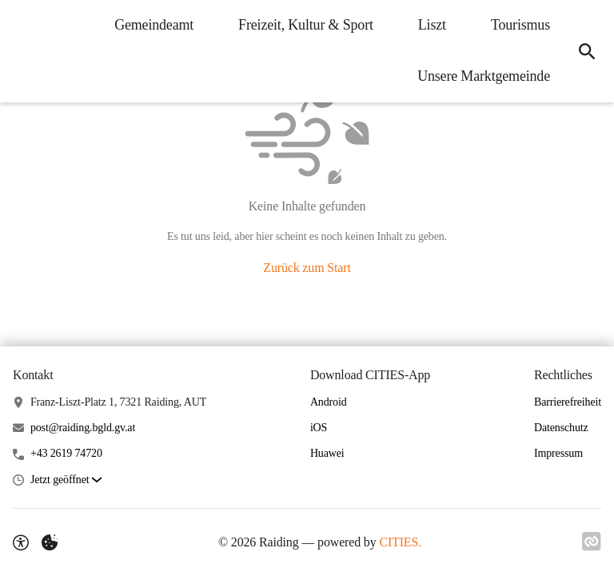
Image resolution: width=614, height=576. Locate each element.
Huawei (327, 453)
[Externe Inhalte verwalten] (49, 542)
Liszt (432, 25)
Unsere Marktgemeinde (483, 76)
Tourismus (520, 25)
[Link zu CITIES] (591, 541)
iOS (318, 428)
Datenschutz (561, 428)
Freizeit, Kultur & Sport (305, 25)
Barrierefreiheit (567, 402)
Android (328, 402)
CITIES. (400, 542)
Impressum (558, 453)
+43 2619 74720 (66, 453)
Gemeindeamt (153, 25)
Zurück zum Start (306, 267)
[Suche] (587, 51)
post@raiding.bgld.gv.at (82, 428)
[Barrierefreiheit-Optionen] (20, 542)
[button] (66, 480)
